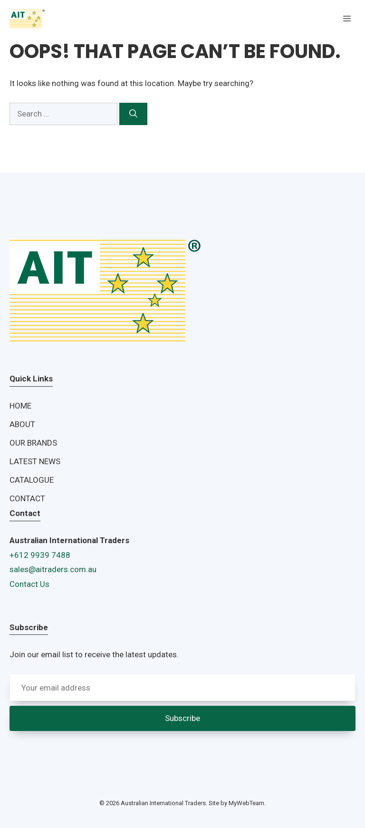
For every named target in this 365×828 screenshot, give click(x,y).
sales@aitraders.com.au (53, 569)
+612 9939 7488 (40, 555)
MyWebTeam (246, 803)
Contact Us (29, 584)
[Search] (133, 114)
